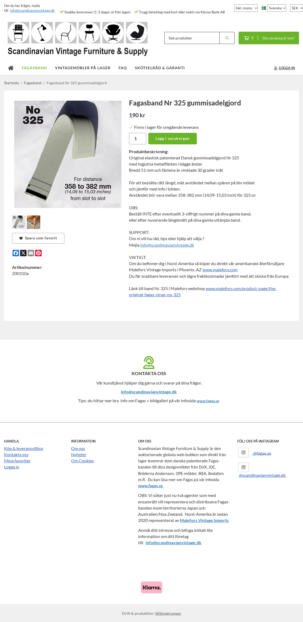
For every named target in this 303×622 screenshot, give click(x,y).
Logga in (11, 466)
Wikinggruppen (168, 613)
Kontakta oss (16, 454)
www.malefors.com (220, 269)
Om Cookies (82, 460)
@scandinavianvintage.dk (262, 475)
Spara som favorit (38, 238)
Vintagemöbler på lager (82, 67)
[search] (227, 38)
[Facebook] (16, 253)
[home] (11, 68)
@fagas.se (261, 452)
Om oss (78, 448)
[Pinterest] (38, 253)
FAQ (123, 67)
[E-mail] (31, 253)
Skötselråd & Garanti (160, 67)
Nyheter (78, 454)
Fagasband (34, 67)
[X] (23, 253)
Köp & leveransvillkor (23, 448)
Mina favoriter (17, 460)
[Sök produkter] (192, 38)
